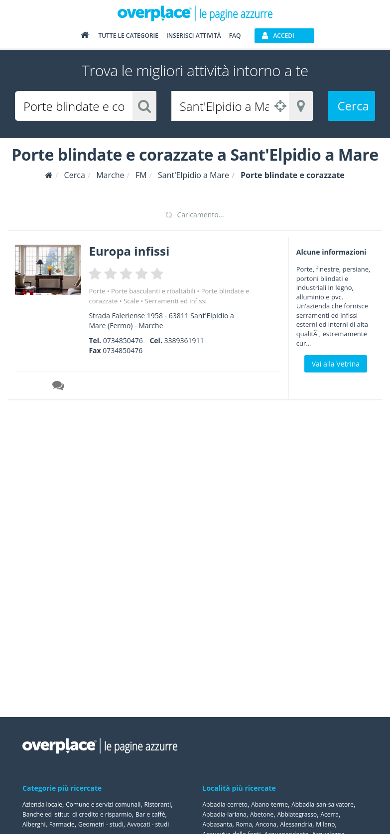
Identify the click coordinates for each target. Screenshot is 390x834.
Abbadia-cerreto (225, 804)
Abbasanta (218, 824)
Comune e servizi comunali (103, 804)
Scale (131, 300)
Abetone (261, 814)
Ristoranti (157, 804)
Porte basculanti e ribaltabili (153, 290)
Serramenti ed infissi (176, 300)
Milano (325, 824)
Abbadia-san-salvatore (322, 804)
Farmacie (62, 824)
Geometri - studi (101, 824)
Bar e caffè (150, 814)
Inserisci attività (193, 35)
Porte (97, 290)
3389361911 (184, 340)
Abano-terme (269, 804)
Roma (244, 824)
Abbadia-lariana (225, 814)
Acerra (329, 814)
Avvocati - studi (148, 824)
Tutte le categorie (128, 35)
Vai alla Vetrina (336, 364)
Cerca (353, 105)
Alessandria (296, 824)
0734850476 (123, 340)
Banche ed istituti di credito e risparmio (77, 814)
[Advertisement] (333, 456)
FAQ (235, 35)
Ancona (266, 824)
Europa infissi (129, 251)
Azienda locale (42, 804)
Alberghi (34, 824)
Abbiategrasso (297, 814)
